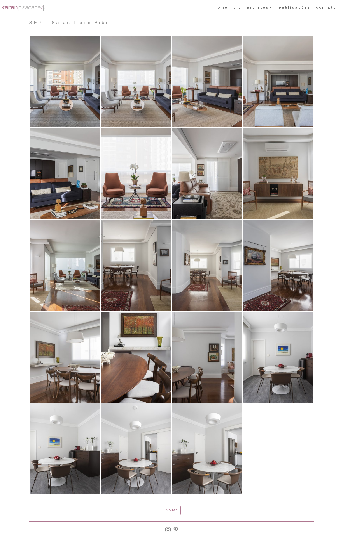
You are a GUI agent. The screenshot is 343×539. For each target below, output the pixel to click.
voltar (171, 510)
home (221, 7)
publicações (295, 7)
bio (237, 7)
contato (326, 7)
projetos (258, 7)
